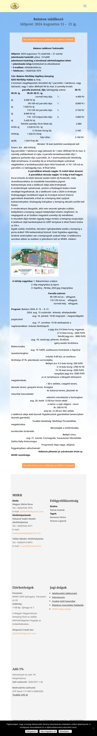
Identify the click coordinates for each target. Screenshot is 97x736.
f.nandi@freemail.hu (30, 546)
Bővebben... (65, 731)
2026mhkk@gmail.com (31, 511)
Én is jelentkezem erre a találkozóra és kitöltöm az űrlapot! (48, 39)
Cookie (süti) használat (63, 601)
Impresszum (58, 597)
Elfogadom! (31, 731)
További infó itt (20, 694)
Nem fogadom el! (48, 731)
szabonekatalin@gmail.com (26, 533)
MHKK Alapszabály (61, 609)
